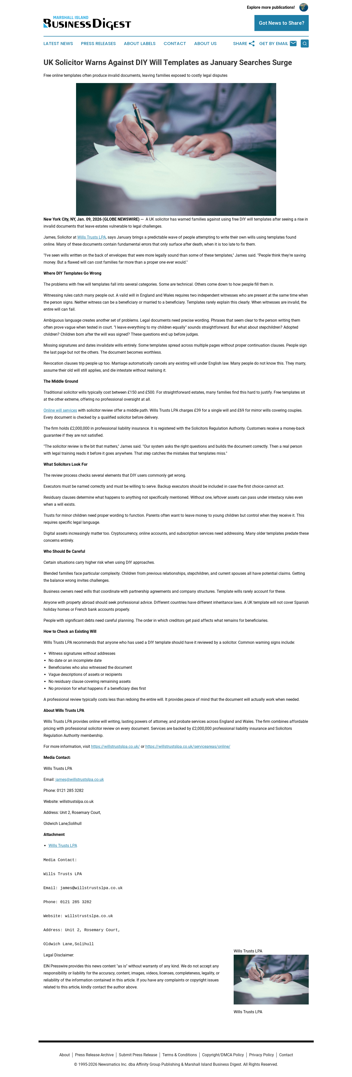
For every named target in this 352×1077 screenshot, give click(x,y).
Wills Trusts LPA (63, 845)
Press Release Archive (94, 1054)
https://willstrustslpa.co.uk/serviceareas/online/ (187, 746)
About (64, 1054)
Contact (175, 43)
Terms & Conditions (179, 1054)
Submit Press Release (138, 1054)
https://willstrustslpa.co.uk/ (115, 746)
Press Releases (98, 43)
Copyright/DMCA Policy (223, 1054)
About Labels (140, 43)
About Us (205, 43)
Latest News (58, 43)
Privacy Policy (261, 1054)
